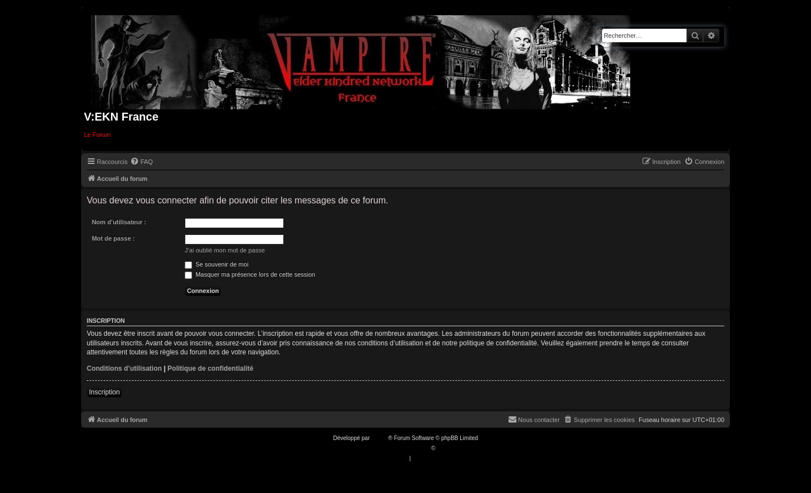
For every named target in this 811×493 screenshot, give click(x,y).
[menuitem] (141, 161)
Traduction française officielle (393, 448)
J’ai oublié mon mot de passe (225, 250)
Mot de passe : (113, 238)
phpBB (379, 438)
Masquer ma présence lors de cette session (250, 274)
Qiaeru (445, 448)
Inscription (104, 392)
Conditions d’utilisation (124, 368)
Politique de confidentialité (210, 368)
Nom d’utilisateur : (119, 222)
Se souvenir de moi (216, 264)
